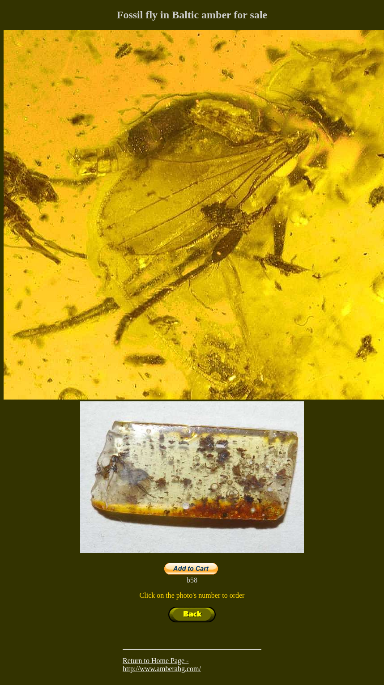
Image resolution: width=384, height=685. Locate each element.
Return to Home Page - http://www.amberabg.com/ (162, 664)
